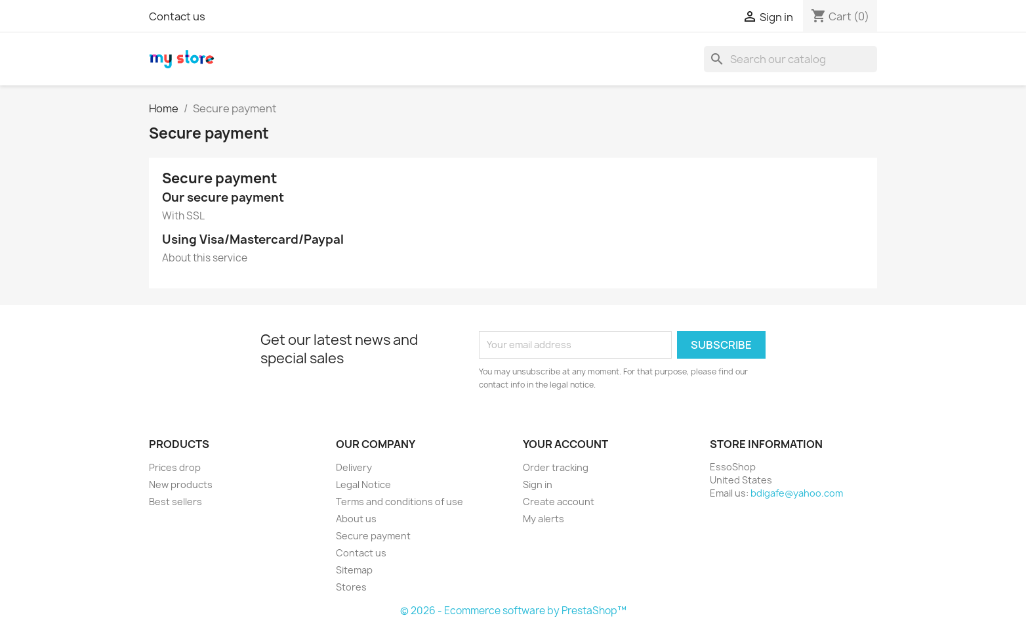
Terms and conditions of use (399, 501)
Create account (558, 501)
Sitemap (354, 570)
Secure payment (373, 535)
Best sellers (175, 501)
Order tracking (555, 467)
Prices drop (175, 467)
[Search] (790, 59)
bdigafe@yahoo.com (796, 493)
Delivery (354, 467)
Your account (565, 444)
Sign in (537, 484)
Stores (351, 587)
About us (356, 518)
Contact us (177, 16)
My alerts (543, 518)
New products (181, 484)
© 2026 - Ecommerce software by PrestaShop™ (513, 610)
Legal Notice (363, 484)
